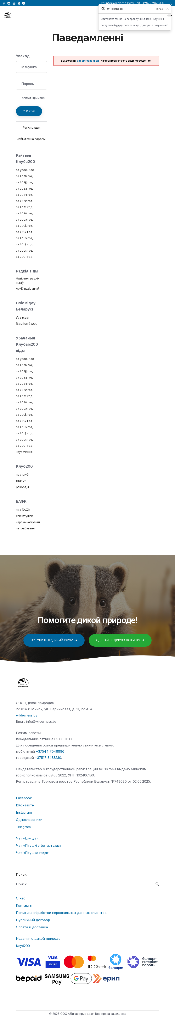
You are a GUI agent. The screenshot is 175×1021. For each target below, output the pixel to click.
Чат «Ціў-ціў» (27, 838)
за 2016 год (24, 238)
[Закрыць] (167, 9)
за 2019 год (24, 219)
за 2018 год (24, 225)
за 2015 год (24, 244)
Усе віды (22, 317)
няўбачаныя (24, 452)
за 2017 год (24, 232)
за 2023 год (24, 194)
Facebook (24, 798)
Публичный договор (33, 920)
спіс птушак (24, 516)
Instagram (24, 812)
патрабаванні (25, 528)
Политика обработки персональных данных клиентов (61, 913)
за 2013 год (24, 256)
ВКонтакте (25, 805)
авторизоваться (88, 60)
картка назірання (28, 522)
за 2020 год (24, 213)
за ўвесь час (25, 170)
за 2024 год (24, 188)
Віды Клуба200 (27, 323)
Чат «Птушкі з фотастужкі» (38, 845)
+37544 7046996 (50, 751)
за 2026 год (24, 176)
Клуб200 (23, 946)
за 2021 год (24, 207)
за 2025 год (24, 182)
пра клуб (22, 474)
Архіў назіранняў (28, 288)
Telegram (23, 827)
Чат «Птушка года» (32, 853)
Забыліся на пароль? (31, 139)
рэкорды (22, 487)
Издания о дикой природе (38, 938)
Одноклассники (29, 820)
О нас (20, 898)
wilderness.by (26, 715)
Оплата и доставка (32, 927)
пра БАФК (23, 509)
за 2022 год (24, 201)
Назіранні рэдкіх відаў (27, 280)
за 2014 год (24, 250)
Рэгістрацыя (31, 127)
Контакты (24, 905)
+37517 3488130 (48, 758)
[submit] (157, 884)
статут (21, 480)
